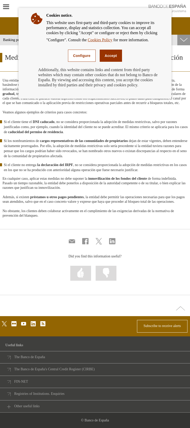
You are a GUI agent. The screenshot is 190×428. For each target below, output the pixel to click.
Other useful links (27, 406)
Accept (111, 56)
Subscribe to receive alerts (162, 326)
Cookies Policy (100, 40)
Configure (82, 56)
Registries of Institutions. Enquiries (39, 394)
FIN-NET (21, 381)
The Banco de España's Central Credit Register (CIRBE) (54, 369)
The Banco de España (29, 357)
